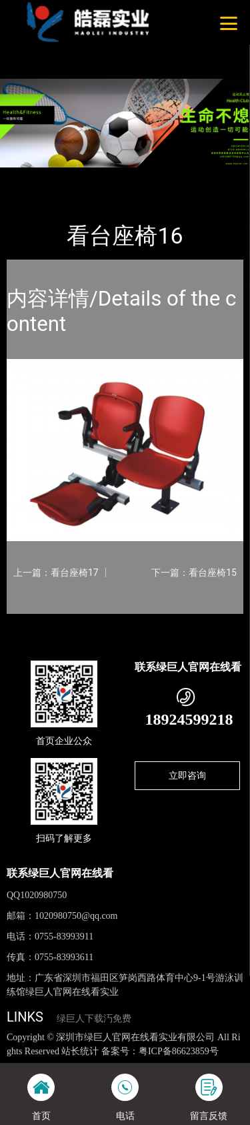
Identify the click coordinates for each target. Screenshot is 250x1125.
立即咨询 (187, 775)
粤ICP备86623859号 (179, 1051)
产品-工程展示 (79, 176)
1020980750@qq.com (76, 916)
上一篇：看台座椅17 (56, 572)
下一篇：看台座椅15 (194, 572)
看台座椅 (138, 176)
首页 (28, 176)
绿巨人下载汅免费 (94, 1019)
